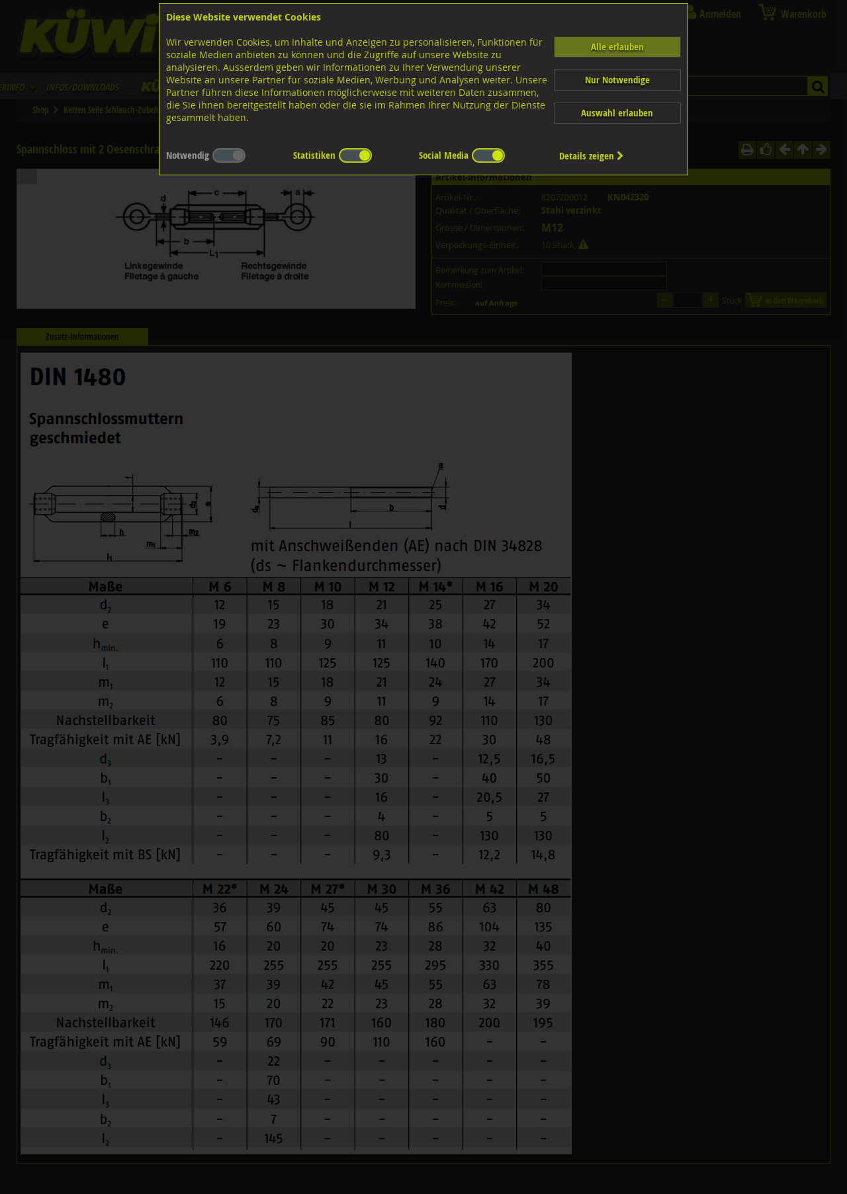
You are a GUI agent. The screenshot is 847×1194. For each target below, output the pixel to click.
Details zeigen (591, 156)
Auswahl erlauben (617, 113)
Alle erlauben (617, 47)
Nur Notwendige (617, 80)
